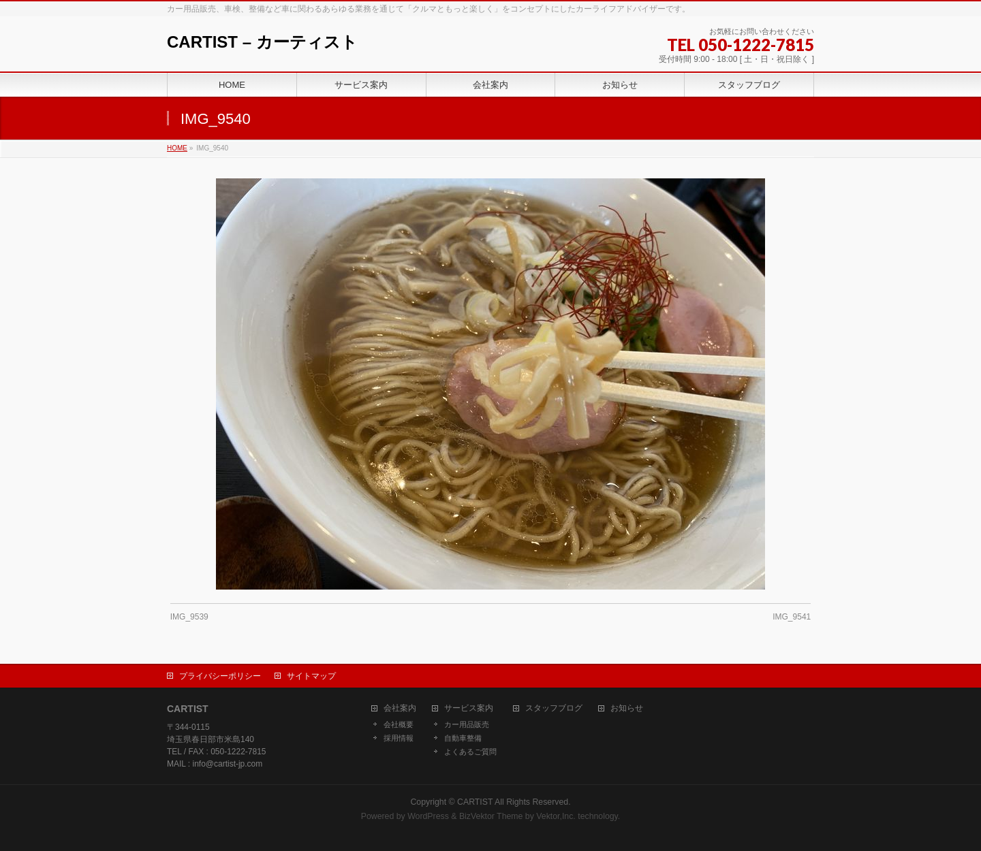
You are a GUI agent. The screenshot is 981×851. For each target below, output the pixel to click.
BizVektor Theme (491, 816)
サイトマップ (311, 676)
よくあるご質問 (470, 752)
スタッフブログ (553, 708)
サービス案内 (468, 708)
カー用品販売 (466, 724)
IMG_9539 (189, 617)
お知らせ (626, 708)
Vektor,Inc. (556, 816)
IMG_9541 (792, 617)
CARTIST (475, 802)
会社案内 (400, 708)
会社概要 (399, 724)
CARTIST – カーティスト (262, 42)
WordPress (428, 816)
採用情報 (399, 738)
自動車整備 (463, 738)
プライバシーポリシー (220, 676)
